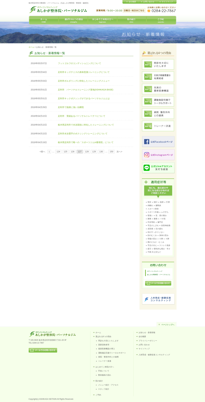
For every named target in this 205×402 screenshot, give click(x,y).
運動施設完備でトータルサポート (112, 353)
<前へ (42, 151)
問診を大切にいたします (108, 341)
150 (111, 151)
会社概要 (132, 2)
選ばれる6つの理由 (73, 20)
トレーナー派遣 (104, 361)
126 (72, 151)
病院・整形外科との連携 (108, 357)
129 (94, 151)
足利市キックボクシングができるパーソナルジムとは (84, 98)
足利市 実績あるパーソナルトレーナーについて (81, 116)
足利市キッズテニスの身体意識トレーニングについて (84, 72)
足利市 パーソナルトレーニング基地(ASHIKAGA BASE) (86, 89)
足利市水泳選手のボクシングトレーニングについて (83, 133)
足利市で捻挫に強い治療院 (71, 107)
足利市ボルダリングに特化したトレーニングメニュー (84, 81)
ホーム (44, 20)
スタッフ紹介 (103, 389)
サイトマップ (167, 2)
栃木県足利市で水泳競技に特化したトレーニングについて (86, 125)
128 (87, 151)
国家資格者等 (103, 345)
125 (65, 151)
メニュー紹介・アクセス (108, 385)
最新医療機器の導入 (106, 349)
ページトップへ (167, 325)
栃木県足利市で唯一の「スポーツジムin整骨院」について (86, 142)
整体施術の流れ (104, 375)
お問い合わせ (148, 2)
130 (101, 151)
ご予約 (161, 20)
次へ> (119, 151)
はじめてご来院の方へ (102, 20)
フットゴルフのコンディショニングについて (79, 63)
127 (79, 151)
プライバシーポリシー (148, 341)
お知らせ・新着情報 (147, 332)
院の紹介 (131, 20)
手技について (103, 371)
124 (58, 151)
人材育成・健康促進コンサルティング (154, 355)
